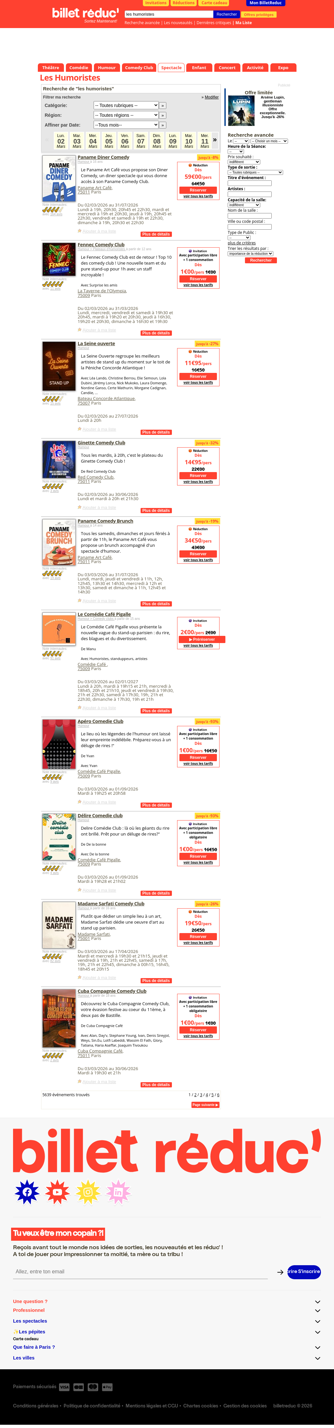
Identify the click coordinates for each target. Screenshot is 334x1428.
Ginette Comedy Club (101, 442)
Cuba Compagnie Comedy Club (112, 991)
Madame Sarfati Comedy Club (111, 903)
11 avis (55, 288)
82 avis (55, 961)
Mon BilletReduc (266, 3)
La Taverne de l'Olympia (102, 291)
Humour (84, 161)
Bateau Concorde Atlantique (106, 398)
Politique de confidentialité (92, 1406)
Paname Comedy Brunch (105, 520)
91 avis (55, 658)
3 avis (54, 491)
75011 (84, 192)
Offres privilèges (259, 14)
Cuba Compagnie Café (100, 1051)
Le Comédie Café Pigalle (104, 614)
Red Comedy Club (96, 477)
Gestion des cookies (245, 1406)
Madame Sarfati (94, 934)
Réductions (184, 3)
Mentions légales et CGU (152, 1406)
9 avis (54, 781)
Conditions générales (35, 1406)
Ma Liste (243, 22)
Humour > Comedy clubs (96, 619)
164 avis (56, 214)
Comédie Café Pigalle (99, 771)
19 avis (55, 578)
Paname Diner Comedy (103, 157)
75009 (84, 295)
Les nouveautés (178, 22)
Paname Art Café (95, 188)
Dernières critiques (214, 22)
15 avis (55, 403)
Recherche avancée (142, 22)
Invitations (156, 3)
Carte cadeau (214, 3)
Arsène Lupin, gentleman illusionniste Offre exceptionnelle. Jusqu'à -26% (273, 107)
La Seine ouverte (96, 343)
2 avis (54, 1060)
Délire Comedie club (100, 815)
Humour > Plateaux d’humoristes (102, 249)
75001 (84, 938)
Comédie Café (92, 664)
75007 (84, 403)
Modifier (212, 97)
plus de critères (242, 243)
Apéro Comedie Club (100, 721)
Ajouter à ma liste (99, 231)
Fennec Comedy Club (101, 244)
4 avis (54, 873)
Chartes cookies (200, 1406)
